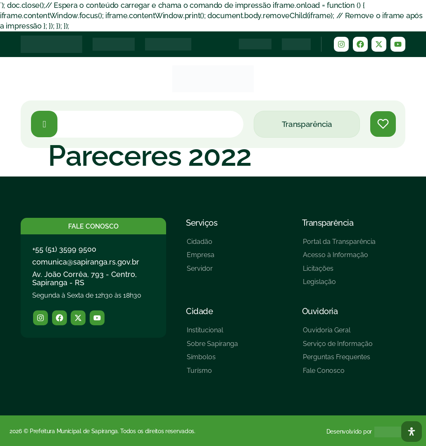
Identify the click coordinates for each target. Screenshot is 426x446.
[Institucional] (212, 333)
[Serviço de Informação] (338, 347)
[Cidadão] (201, 245)
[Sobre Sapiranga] (212, 347)
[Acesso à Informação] (339, 258)
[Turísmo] (212, 374)
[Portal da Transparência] (339, 245)
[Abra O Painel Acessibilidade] (411, 431)
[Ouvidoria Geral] (338, 333)
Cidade (199, 311)
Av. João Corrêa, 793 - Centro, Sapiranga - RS (84, 278)
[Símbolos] (212, 360)
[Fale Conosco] (338, 374)
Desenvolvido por (349, 431)
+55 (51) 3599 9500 (64, 249)
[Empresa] (201, 258)
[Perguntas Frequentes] (338, 360)
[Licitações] (339, 272)
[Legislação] (339, 285)
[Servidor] (201, 272)
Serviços (201, 223)
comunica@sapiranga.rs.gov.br (85, 262)
